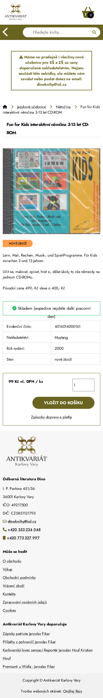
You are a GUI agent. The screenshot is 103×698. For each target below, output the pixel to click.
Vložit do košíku (63, 403)
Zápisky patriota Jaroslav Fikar (26, 633)
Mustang (61, 337)
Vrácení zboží (13, 585)
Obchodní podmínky (19, 577)
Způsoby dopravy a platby (51, 417)
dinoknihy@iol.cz (22, 521)
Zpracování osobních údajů (25, 602)
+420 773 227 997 (23, 538)
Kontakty (9, 594)
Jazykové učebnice (31, 107)
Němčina (63, 107)
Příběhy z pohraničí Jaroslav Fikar (29, 642)
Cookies (9, 610)
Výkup (7, 569)
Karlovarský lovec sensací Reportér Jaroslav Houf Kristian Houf (48, 654)
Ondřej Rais (72, 691)
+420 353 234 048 (24, 529)
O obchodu (12, 561)
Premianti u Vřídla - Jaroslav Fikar (29, 666)
